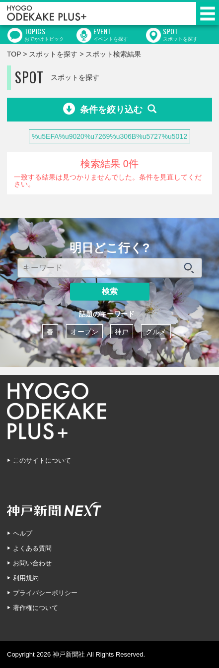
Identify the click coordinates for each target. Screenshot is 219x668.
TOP (14, 54)
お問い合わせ (32, 563)
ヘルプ (22, 533)
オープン (84, 332)
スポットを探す (53, 54)
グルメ (156, 332)
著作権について (35, 607)
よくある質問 (32, 548)
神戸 (122, 332)
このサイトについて (42, 460)
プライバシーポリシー (45, 593)
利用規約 (26, 578)
